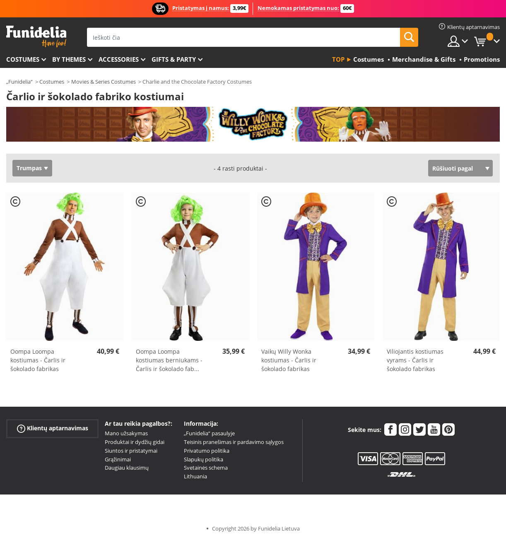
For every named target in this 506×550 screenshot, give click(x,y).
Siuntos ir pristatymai (131, 450)
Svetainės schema (206, 467)
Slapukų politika (203, 459)
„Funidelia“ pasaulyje (209, 433)
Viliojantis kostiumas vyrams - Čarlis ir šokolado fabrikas (415, 360)
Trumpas (29, 168)
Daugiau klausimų (127, 467)
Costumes (22, 59)
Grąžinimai (118, 459)
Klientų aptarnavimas (52, 428)
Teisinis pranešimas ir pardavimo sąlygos (234, 442)
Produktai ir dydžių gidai (134, 442)
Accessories (119, 59)
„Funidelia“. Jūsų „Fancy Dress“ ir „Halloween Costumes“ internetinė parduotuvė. (36, 37)
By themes (69, 59)
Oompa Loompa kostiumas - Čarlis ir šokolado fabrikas (37, 360)
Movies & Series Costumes (103, 81)
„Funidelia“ (19, 81)
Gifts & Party (174, 59)
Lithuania (195, 476)
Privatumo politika (206, 450)
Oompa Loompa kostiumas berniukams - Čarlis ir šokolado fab (169, 360)
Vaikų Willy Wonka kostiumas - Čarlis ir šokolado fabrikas (288, 360)
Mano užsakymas (126, 433)
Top (338, 59)
